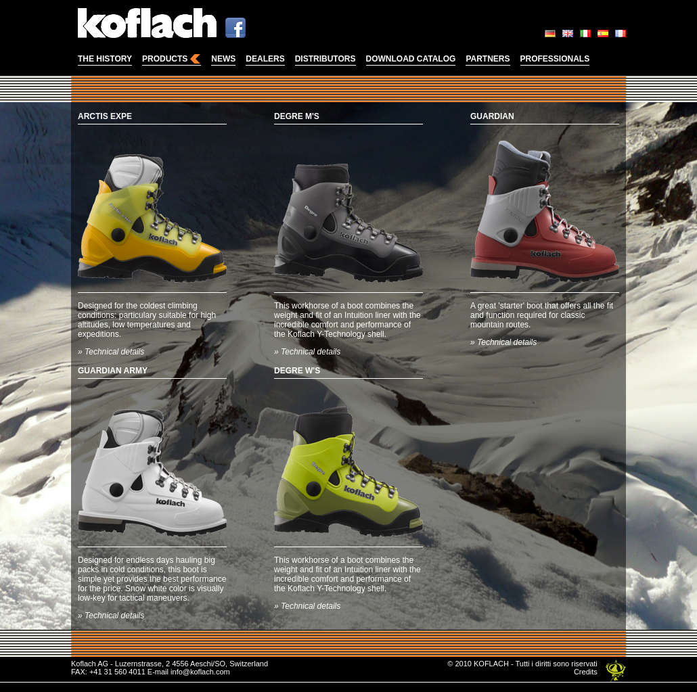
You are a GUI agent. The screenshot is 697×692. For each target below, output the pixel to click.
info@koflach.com (200, 672)
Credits (586, 672)
